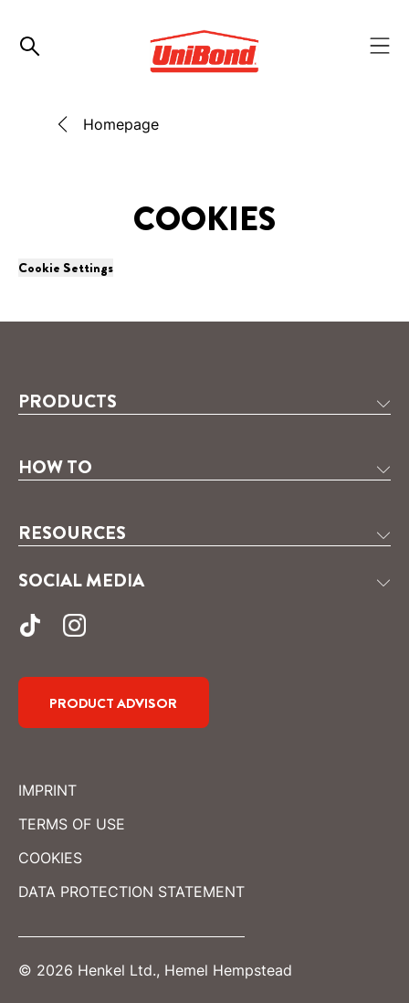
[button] (204, 402)
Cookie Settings (65, 268)
